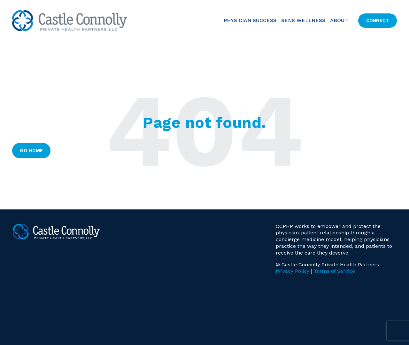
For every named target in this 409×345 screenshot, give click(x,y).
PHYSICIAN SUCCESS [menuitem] (250, 20)
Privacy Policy (292, 271)
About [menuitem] (339, 20)
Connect (377, 20)
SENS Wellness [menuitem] (303, 20)
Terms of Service (334, 271)
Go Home (31, 150)
